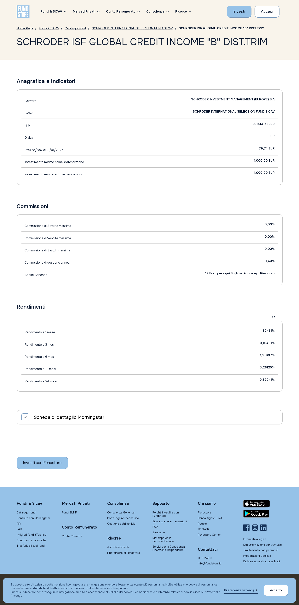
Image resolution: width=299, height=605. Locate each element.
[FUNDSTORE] (23, 11)
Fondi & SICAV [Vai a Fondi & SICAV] (49, 28)
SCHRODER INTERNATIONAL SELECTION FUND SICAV (132, 28)
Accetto (276, 590)
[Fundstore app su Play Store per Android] (263, 514)
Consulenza (155, 11)
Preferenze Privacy (239, 590)
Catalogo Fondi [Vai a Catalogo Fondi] (75, 28)
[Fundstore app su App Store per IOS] (263, 503)
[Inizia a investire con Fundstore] (42, 463)
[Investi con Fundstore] (239, 12)
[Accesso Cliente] (267, 12)
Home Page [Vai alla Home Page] (25, 28)
